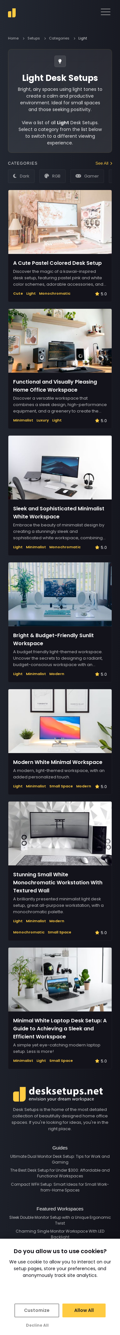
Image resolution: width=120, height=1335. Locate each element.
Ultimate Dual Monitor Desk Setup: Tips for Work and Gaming (60, 1159)
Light (31, 293)
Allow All (84, 1310)
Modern (56, 673)
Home (13, 38)
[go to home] (12, 13)
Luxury (42, 420)
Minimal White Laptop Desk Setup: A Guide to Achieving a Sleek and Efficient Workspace (60, 1028)
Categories (59, 38)
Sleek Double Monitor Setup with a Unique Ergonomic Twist (60, 1220)
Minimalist (23, 420)
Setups (34, 38)
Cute (18, 293)
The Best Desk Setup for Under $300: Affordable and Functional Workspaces (60, 1173)
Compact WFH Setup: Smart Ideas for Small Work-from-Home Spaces (60, 1187)
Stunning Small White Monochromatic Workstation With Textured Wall (57, 882)
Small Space (61, 786)
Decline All (37, 1325)
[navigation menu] (105, 12)
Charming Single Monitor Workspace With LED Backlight (60, 1234)
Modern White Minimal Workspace (57, 762)
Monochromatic (54, 293)
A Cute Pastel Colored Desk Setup (57, 263)
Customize (37, 1310)
